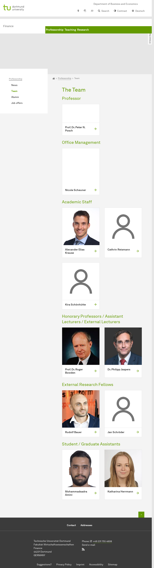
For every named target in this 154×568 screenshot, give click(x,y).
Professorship (54, 29)
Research (83, 29)
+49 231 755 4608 (102, 517)
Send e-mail (88, 520)
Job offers (16, 78)
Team (14, 67)
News (14, 61)
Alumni (15, 73)
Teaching (70, 29)
